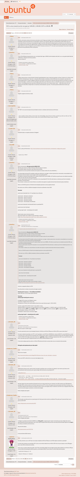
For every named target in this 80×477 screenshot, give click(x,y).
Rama (12, 36)
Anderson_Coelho (12, 348)
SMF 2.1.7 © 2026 (8, 475)
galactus (12, 436)
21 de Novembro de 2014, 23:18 (26, 438)
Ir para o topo (9, 458)
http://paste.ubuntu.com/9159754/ (25, 429)
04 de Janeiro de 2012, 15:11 (26, 107)
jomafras (12, 52)
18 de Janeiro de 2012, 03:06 (26, 129)
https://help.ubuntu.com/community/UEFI (27, 403)
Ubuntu (27, 473)
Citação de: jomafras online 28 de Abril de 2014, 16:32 (28, 228)
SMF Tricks (16, 471)
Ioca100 (12, 144)
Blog (27, 65)
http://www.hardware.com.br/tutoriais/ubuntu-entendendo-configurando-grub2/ (48, 148)
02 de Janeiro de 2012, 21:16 (26, 53)
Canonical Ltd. (33, 473)
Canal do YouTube (22, 65)
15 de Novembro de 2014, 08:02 (23, 325)
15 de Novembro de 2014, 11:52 (26, 349)
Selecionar (23, 372)
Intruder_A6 (12, 321)
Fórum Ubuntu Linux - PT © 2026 (69, 473)
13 (29, 458)
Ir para (55, 464)
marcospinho (11, 106)
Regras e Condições (65, 475)
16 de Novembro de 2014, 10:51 (26, 396)
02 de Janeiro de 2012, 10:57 (26, 37)
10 (23, 458)
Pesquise (20, 63)
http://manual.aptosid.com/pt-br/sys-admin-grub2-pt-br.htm (34, 217)
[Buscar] (68, 14)
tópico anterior (62, 29)
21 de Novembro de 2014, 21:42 (23, 415)
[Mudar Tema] (19, 1)
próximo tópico (70, 29)
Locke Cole (12, 128)
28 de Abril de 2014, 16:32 (25, 163)
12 (27, 458)
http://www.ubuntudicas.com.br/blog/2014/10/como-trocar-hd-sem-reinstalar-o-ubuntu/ (37, 355)
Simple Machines (15, 475)
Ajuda (60, 475)
